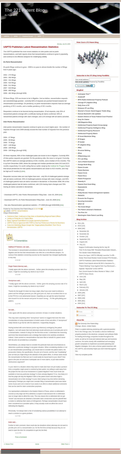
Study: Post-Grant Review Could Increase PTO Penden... (98, 258)
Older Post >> (65, 444)
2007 (79, 295)
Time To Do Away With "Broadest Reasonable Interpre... (98, 250)
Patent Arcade (83, 167)
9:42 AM (17, 274)
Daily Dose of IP (83, 105)
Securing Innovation (85, 201)
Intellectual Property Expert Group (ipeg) (92, 125)
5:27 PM (17, 416)
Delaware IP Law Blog (86, 108)
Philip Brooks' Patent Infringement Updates (93, 193)
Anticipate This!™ (84, 94)
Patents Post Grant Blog (86, 184)
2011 (79, 223)
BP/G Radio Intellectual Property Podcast (93, 100)
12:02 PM (37, 209)
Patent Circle (82, 173)
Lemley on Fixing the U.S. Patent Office (20, 218)
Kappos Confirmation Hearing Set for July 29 (94, 247)
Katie (10, 422)
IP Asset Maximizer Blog (86, 136)
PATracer (81, 190)
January (82, 290)
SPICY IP (81, 204)
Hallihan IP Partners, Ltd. (16, 247)
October (82, 236)
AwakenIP (81, 97)
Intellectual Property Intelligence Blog (91, 128)
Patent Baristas (83, 170)
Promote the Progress (86, 198)
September (83, 239)
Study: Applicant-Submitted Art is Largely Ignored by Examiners (27, 221)
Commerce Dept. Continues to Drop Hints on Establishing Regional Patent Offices (33, 216)
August (82, 242)
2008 (79, 293)
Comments (81, 315)
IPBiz (79, 148)
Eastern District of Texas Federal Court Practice (95, 117)
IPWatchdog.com (84, 156)
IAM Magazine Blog (85, 122)
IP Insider (81, 142)
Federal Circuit (28, 36)
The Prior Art (82, 212)
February (82, 287)
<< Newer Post (8, 444)
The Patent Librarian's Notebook (89, 210)
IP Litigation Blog (84, 145)
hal (9, 310)
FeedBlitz (101, 82)
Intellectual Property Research (89, 131)
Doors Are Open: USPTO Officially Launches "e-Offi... (97, 255)
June (81, 277)
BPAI (15, 36)
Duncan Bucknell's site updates (89, 114)
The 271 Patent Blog (25, 10)
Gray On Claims (83, 119)
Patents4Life (82, 187)
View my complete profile (83, 354)
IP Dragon (81, 139)
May (81, 279)
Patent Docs (82, 176)
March (81, 285)
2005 (79, 301)
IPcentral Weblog (84, 150)
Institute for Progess (58, 166)
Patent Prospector (84, 179)
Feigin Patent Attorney (16, 266)
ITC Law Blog (82, 159)
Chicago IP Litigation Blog (87, 102)
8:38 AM (17, 260)
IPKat (80, 153)
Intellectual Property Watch (87, 133)
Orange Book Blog (84, 164)
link (23, 171)
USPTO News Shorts (86, 274)
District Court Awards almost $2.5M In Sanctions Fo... (97, 263)
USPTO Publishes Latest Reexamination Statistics (30, 47)
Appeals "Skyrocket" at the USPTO (91, 269)
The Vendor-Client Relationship (89, 253)
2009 (79, 228)
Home (37, 444)
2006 (79, 298)
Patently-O (81, 181)
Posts (79, 312)
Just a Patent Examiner (86, 162)
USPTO (6, 36)
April (81, 282)
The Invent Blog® (84, 207)
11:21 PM (18, 433)
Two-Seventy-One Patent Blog (88, 323)
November (83, 234)
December (83, 231)
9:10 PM (17, 303)
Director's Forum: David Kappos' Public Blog (94, 111)
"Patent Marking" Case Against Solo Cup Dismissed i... (97, 266)
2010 (79, 226)
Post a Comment (21, 437)
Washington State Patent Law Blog (90, 215)
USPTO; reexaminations (19, 211)
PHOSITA (81, 195)
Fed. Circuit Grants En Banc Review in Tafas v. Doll (96, 271)
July (81, 244)
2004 (79, 303)
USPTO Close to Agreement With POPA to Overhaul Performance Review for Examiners (36, 223)
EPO (39, 36)
